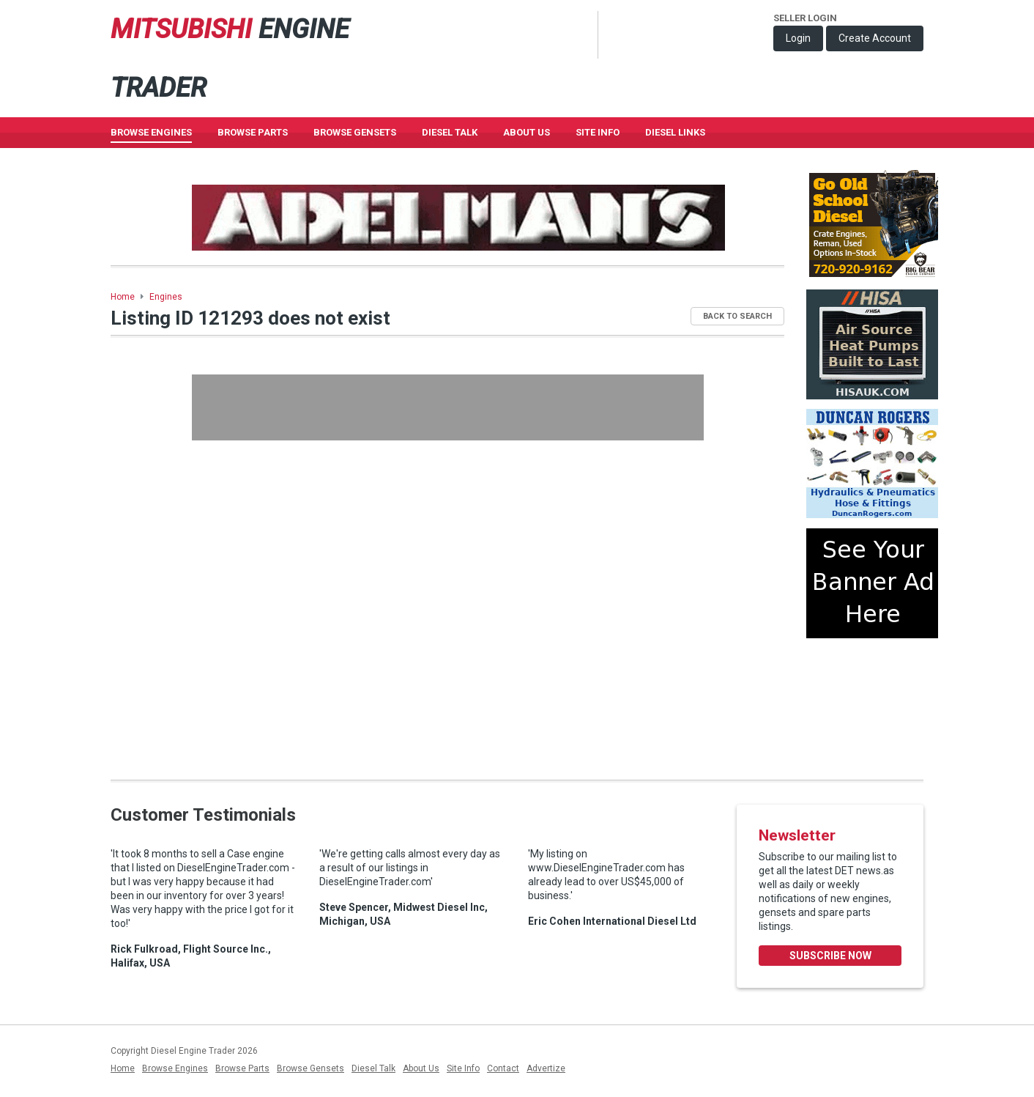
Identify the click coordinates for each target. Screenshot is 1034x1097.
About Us (526, 132)
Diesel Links (675, 132)
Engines (165, 297)
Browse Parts (252, 132)
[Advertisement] (448, 407)
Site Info (598, 132)
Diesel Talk (449, 132)
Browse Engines (151, 132)
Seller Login (805, 17)
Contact (503, 1068)
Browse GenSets (354, 132)
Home (123, 297)
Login (798, 38)
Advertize (546, 1068)
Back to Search (737, 316)
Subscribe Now (830, 955)
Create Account (874, 38)
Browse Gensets (310, 1068)
